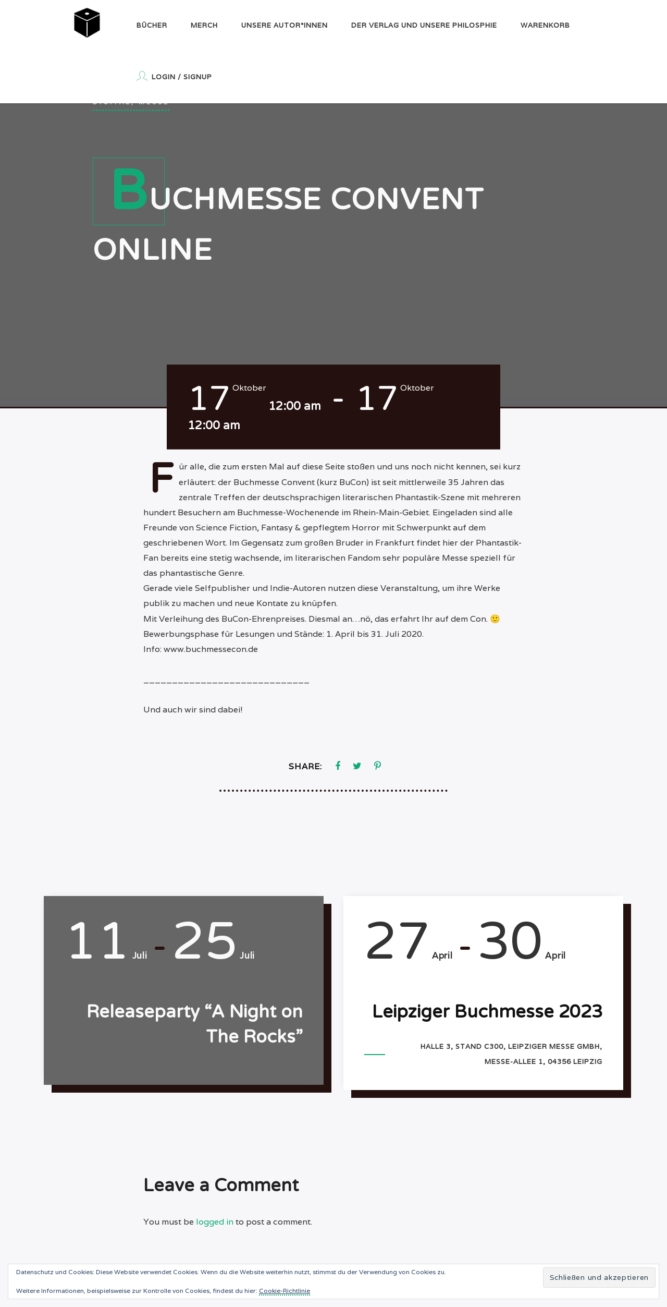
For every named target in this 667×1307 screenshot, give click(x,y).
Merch (204, 25)
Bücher (152, 25)
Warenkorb (545, 25)
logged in (214, 1221)
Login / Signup (174, 76)
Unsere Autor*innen (284, 25)
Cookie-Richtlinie (284, 1290)
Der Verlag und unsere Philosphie (424, 25)
